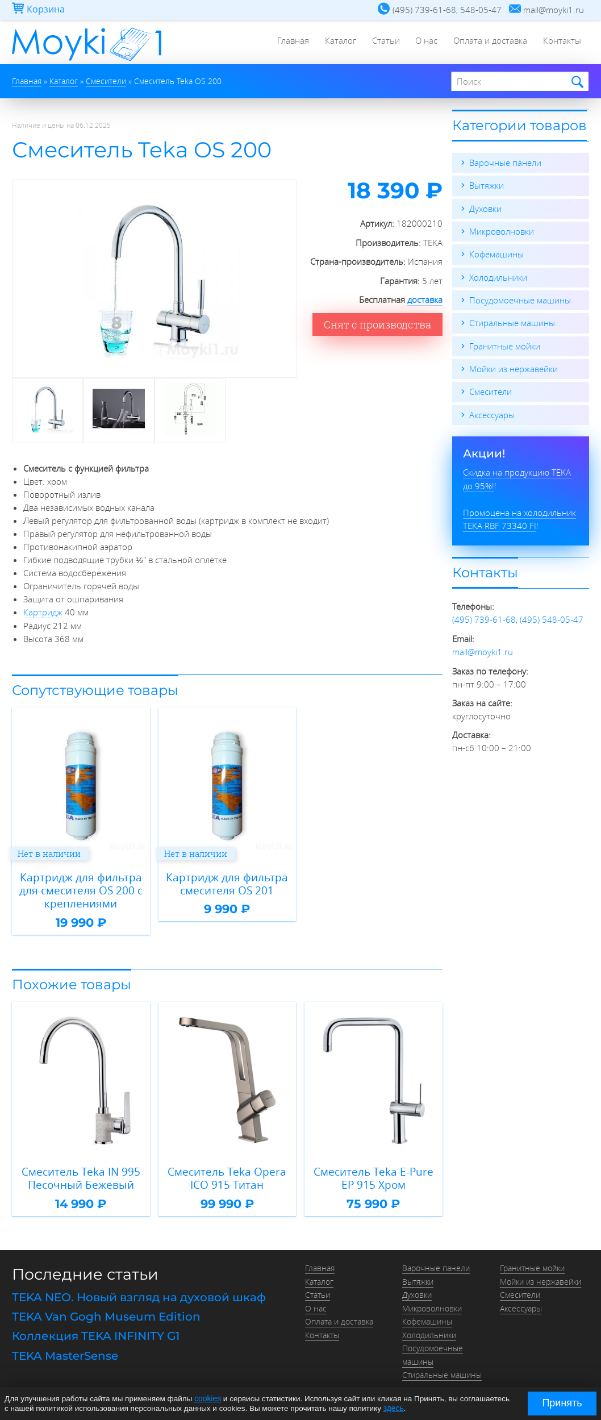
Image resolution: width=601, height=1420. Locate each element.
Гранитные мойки (504, 344)
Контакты (561, 42)
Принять (562, 1403)
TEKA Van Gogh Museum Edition (106, 1312)
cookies (207, 1398)
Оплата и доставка (488, 42)
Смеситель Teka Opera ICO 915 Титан (227, 1175)
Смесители (490, 389)
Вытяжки (486, 185)
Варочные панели (505, 162)
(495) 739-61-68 (484, 616)
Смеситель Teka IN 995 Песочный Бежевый (81, 1175)
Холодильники (498, 276)
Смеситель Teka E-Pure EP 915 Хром (373, 1175)
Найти (576, 82)
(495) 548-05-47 (551, 616)
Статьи (381, 42)
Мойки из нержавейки (513, 367)
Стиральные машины (512, 321)
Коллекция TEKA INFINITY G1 (96, 1331)
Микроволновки (501, 230)
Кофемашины (496, 253)
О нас (423, 42)
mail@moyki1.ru (482, 647)
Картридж (42, 611)
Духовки (485, 208)
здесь (393, 1408)
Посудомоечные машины (520, 299)
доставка (425, 299)
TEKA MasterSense (65, 1350)
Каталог (334, 42)
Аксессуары (492, 412)
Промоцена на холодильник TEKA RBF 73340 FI (519, 515)
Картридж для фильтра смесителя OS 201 (227, 882)
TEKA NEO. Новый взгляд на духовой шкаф (139, 1294)
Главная (286, 42)
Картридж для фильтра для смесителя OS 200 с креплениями (81, 888)
